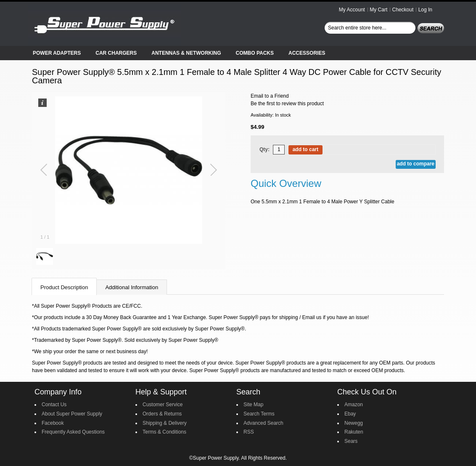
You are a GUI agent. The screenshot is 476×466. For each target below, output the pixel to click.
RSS (248, 432)
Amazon (353, 404)
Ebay (350, 414)
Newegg (353, 423)
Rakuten (353, 432)
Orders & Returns (162, 414)
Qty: (264, 149)
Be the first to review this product (287, 104)
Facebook (53, 423)
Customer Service (162, 404)
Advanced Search (263, 423)
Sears (350, 441)
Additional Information (131, 287)
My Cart (378, 10)
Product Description (64, 287)
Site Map (253, 404)
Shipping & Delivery (165, 423)
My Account (352, 10)
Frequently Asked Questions (73, 432)
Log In (425, 10)
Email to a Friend (270, 96)
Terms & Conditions (164, 432)
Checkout (403, 10)
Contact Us (54, 404)
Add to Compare (415, 164)
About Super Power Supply (72, 414)
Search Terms (259, 414)
